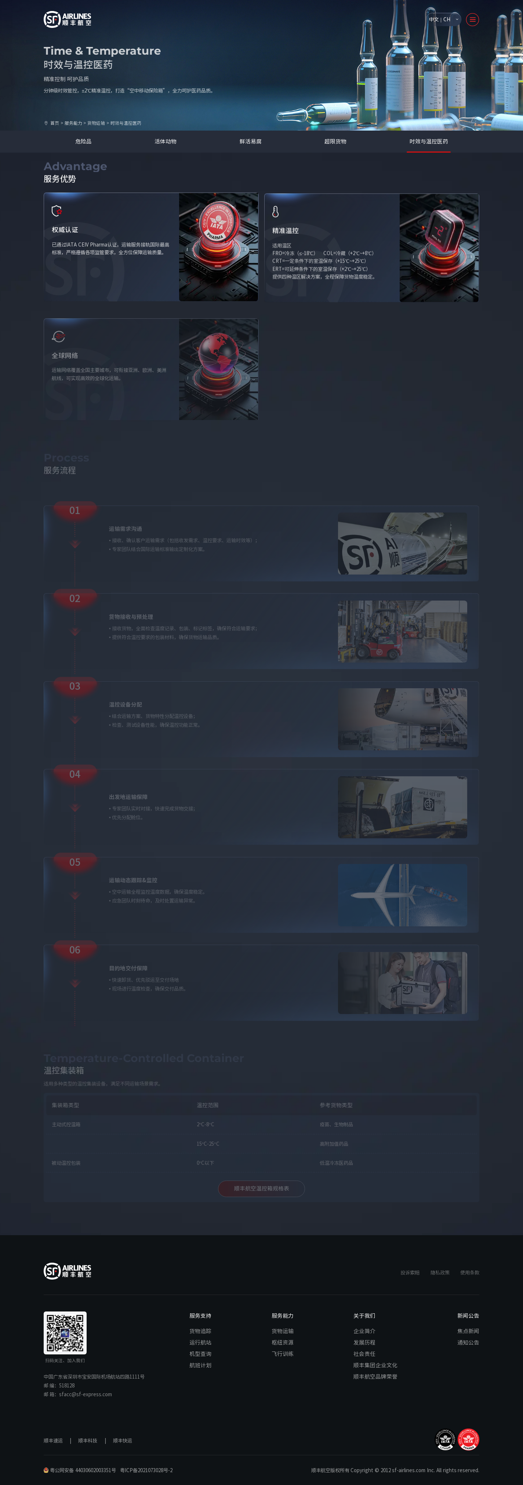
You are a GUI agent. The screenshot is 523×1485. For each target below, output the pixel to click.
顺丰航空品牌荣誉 (375, 1376)
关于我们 (364, 1315)
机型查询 (200, 1354)
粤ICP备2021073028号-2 (146, 1470)
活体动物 (166, 141)
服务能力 (73, 123)
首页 (54, 123)
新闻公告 (468, 1315)
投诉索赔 (410, 1272)
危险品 (83, 141)
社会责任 (364, 1354)
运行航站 (200, 1342)
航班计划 (200, 1365)
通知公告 (468, 1342)
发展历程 (364, 1342)
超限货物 (335, 141)
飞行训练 (283, 1354)
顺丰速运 (53, 1440)
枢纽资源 (283, 1342)
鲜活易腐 (251, 141)
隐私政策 (440, 1272)
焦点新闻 (468, 1331)
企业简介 (364, 1331)
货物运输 (96, 123)
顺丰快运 (122, 1440)
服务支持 (200, 1315)
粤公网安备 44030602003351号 (80, 1470)
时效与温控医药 (429, 141)
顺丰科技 (87, 1440)
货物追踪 (200, 1331)
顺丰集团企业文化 (375, 1365)
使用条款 (469, 1272)
